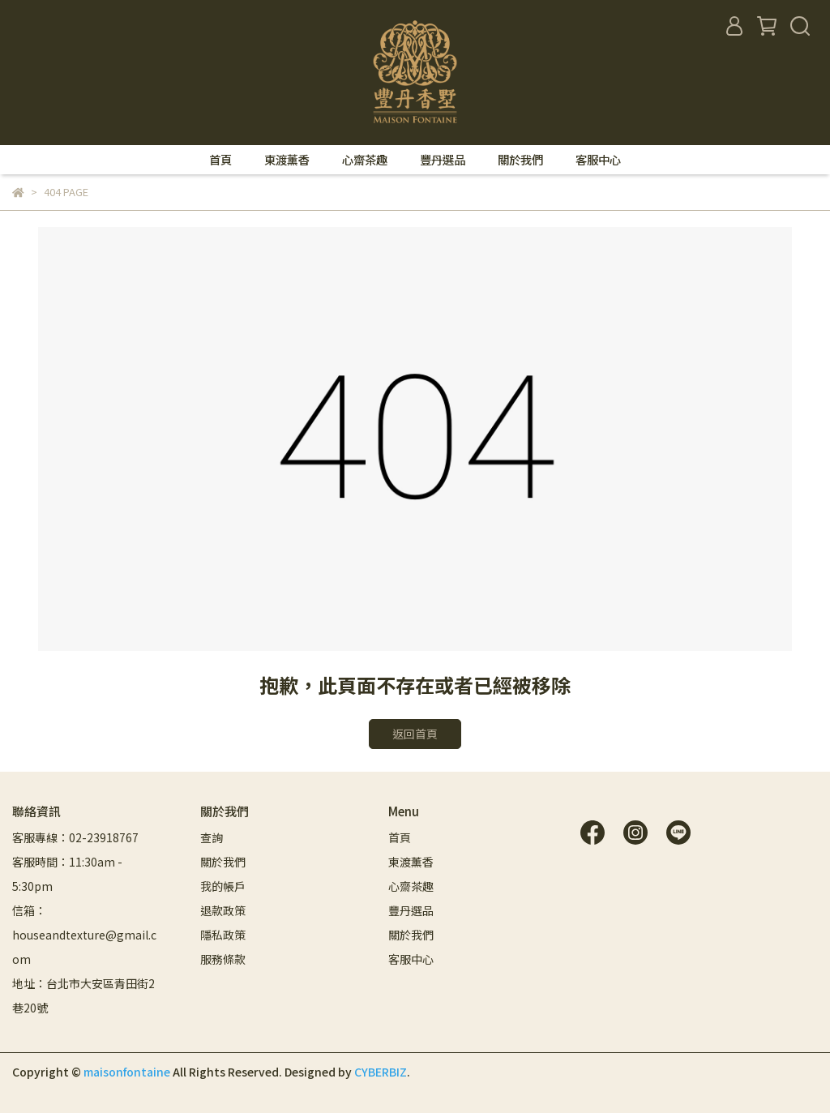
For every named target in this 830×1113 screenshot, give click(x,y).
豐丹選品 (442, 160)
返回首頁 (415, 734)
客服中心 (598, 160)
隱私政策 (223, 935)
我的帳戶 (223, 886)
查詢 (211, 837)
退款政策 (223, 910)
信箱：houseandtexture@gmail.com (84, 934)
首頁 (220, 160)
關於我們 (520, 160)
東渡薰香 (287, 160)
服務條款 (223, 959)
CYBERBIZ (380, 1072)
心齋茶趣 (364, 160)
